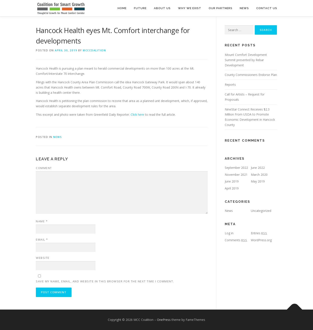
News (244, 8)
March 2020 (259, 175)
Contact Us (266, 8)
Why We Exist (189, 8)
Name (42, 221)
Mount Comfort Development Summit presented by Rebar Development (246, 60)
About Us (162, 8)
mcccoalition (94, 50)
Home (122, 8)
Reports (230, 84)
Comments (236, 240)
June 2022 (258, 168)
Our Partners (220, 8)
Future (140, 8)
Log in (229, 233)
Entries (259, 233)
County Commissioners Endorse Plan (251, 75)
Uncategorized (261, 211)
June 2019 (232, 181)
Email (42, 239)
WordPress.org (261, 240)
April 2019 (232, 188)
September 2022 (236, 168)
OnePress (164, 320)
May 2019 (258, 181)
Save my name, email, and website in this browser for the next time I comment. (105, 281)
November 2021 (236, 175)
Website (43, 258)
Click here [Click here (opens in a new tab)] (137, 114)
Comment (44, 168)
